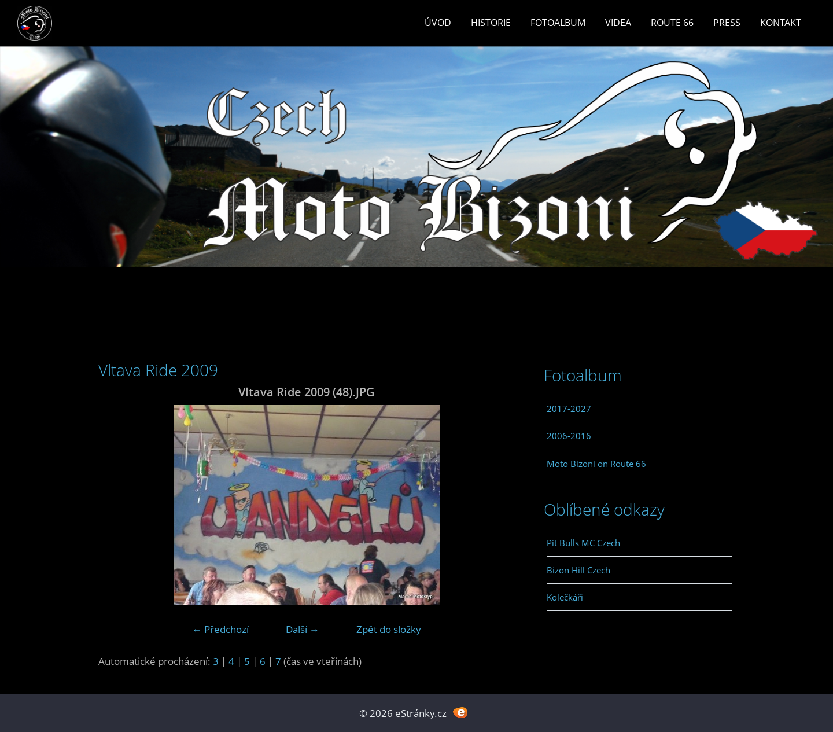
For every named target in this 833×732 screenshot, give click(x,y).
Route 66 (672, 22)
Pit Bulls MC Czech (583, 543)
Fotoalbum (557, 22)
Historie (491, 22)
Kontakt (780, 22)
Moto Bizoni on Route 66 (596, 463)
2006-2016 (569, 436)
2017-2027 (569, 408)
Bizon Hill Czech (578, 570)
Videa (618, 22)
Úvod (438, 22)
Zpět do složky (388, 629)
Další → (302, 629)
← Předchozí (220, 629)
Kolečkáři (565, 597)
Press (726, 22)
